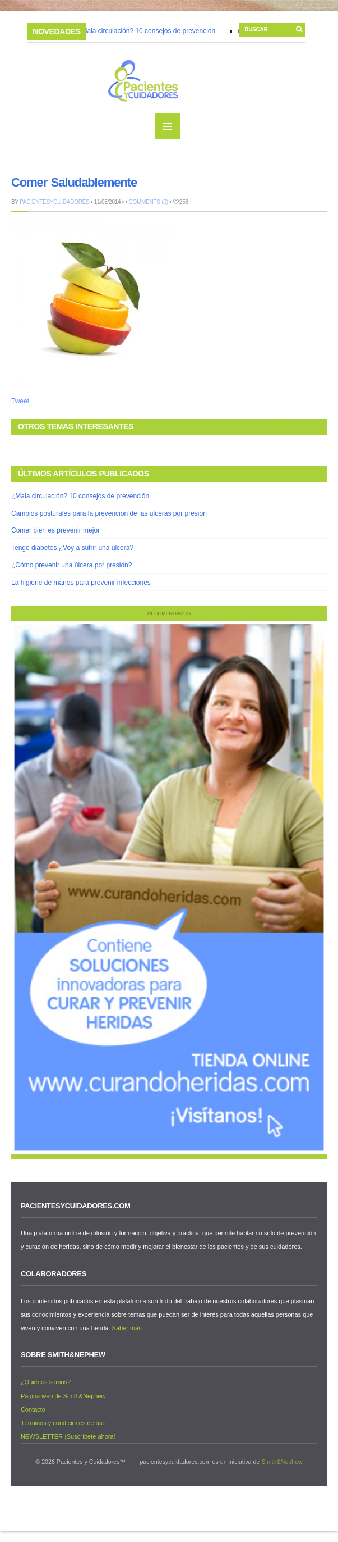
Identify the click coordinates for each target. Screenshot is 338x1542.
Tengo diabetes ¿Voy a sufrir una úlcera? (72, 548)
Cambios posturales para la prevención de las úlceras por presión (109, 513)
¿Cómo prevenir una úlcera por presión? (71, 565)
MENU (167, 126)
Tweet (20, 401)
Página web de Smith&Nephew (63, 1396)
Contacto (33, 1409)
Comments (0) (148, 202)
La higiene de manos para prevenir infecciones (81, 582)
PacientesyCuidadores (54, 202)
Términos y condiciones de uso (63, 1423)
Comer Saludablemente (74, 182)
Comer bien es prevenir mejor (55, 530)
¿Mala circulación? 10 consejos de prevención (147, 31)
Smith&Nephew (281, 1461)
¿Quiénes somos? (46, 1382)
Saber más (127, 1328)
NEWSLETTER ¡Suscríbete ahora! (68, 1436)
